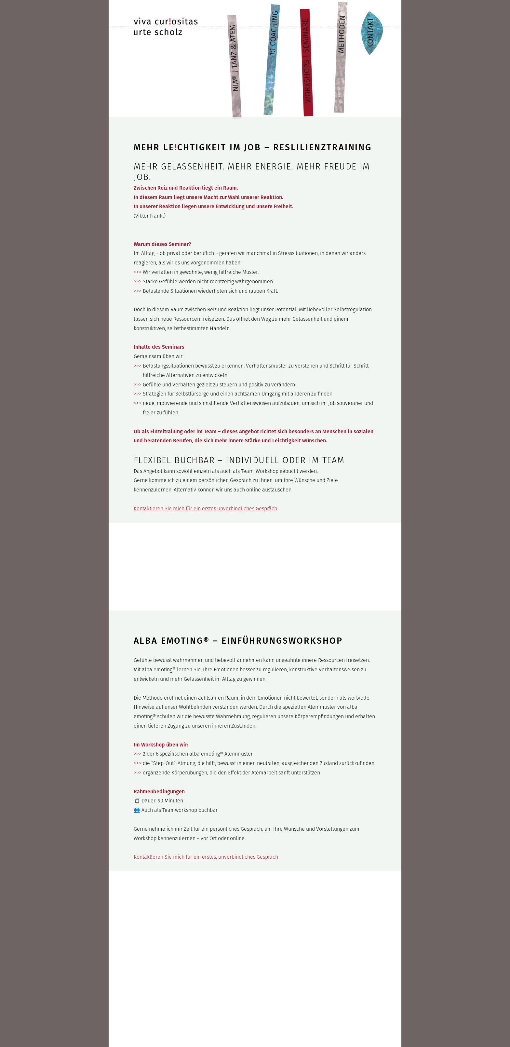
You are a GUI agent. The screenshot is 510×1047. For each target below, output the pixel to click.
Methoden (341, 34)
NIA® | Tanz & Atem (234, 58)
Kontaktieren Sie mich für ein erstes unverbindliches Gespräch (205, 508)
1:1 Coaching (273, 33)
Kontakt (369, 33)
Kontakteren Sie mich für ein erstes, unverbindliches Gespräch (206, 857)
